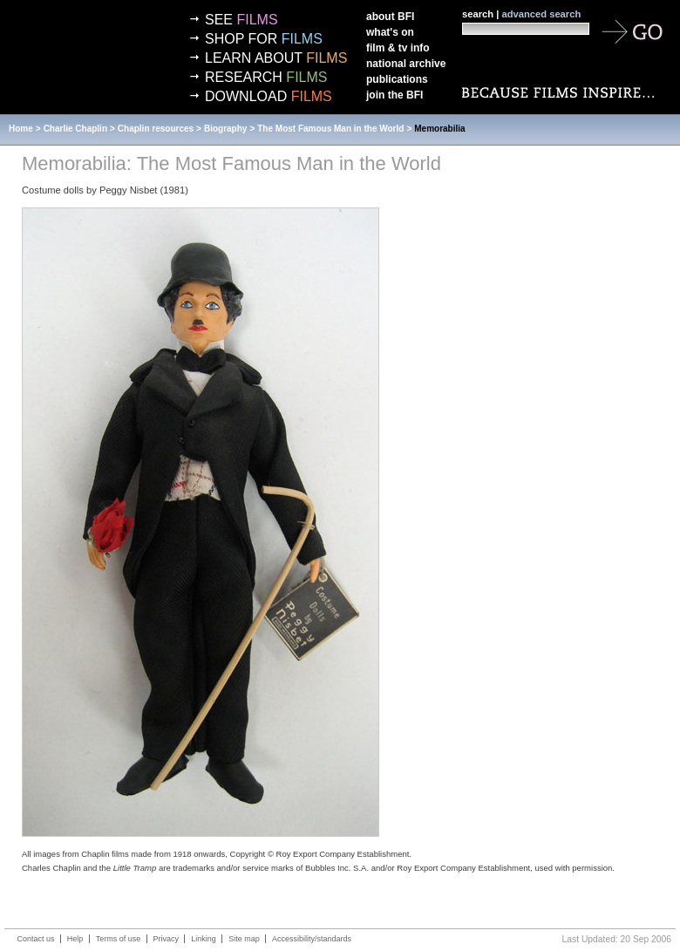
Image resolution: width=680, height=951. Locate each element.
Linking (203, 938)
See (241, 19)
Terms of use (118, 938)
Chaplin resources (156, 128)
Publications (397, 79)
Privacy (166, 938)
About (390, 16)
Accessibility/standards (311, 938)
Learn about (276, 58)
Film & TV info (398, 48)
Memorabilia (439, 128)
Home (21, 128)
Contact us (36, 938)
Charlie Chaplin (75, 128)
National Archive (405, 64)
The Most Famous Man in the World (330, 128)
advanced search (541, 14)
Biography (225, 128)
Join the (394, 95)
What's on (390, 32)
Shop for (264, 38)
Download (268, 96)
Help (75, 938)
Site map (244, 938)
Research (266, 77)
